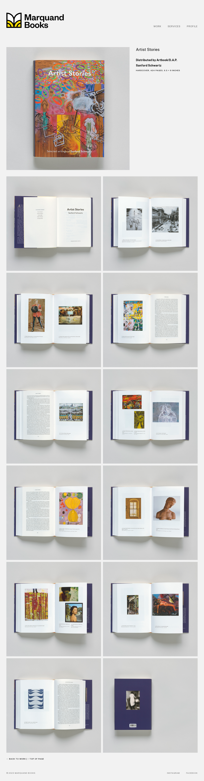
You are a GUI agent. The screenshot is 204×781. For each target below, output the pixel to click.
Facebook (192, 773)
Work (157, 26)
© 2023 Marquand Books (20, 773)
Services (174, 26)
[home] (35, 20)
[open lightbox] (68, 108)
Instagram (173, 773)
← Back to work (16, 759)
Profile (192, 26)
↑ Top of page (36, 759)
